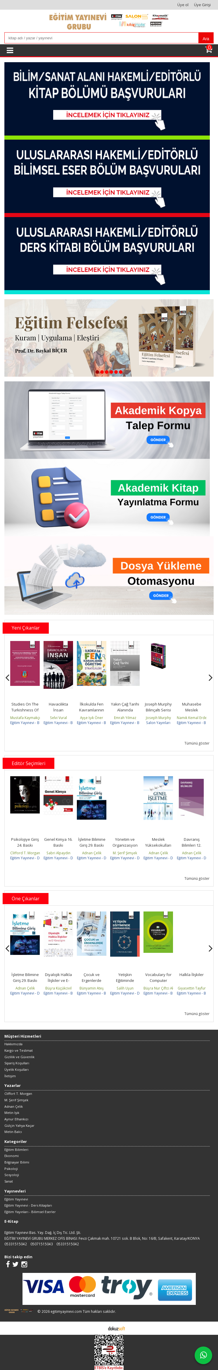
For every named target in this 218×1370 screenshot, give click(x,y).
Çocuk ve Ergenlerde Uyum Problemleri (92, 983)
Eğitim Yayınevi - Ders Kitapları (35, 857)
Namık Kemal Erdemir (194, 717)
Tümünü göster (197, 743)
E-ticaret (100, 1328)
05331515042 (15, 1244)
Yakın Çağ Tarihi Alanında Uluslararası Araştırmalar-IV (125, 712)
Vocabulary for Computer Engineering (158, 980)
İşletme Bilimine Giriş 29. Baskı (91, 842)
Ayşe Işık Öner (91, 717)
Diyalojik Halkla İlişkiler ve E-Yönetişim (58, 980)
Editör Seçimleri (28, 763)
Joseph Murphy (158, 717)
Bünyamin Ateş (91, 988)
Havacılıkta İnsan (58, 707)
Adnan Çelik (91, 852)
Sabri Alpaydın (58, 852)
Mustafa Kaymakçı (25, 717)
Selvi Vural (58, 717)
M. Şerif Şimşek (125, 852)
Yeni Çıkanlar (26, 628)
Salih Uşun (125, 988)
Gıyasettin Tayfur (192, 988)
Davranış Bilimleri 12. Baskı (191, 845)
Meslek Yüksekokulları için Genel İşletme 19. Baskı (158, 848)
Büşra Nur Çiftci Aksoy (161, 988)
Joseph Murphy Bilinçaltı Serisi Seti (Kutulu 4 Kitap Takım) (158, 712)
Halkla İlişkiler (191, 974)
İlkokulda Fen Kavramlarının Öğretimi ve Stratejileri (91, 712)
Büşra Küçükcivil (58, 988)
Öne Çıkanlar (25, 898)
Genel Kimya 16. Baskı (58, 842)
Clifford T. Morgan (25, 852)
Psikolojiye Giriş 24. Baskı (25, 842)
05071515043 (41, 1244)
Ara (206, 38)
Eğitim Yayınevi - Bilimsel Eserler (36, 722)
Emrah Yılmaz (125, 717)
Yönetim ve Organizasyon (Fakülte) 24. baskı (125, 848)
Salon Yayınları (158, 722)
